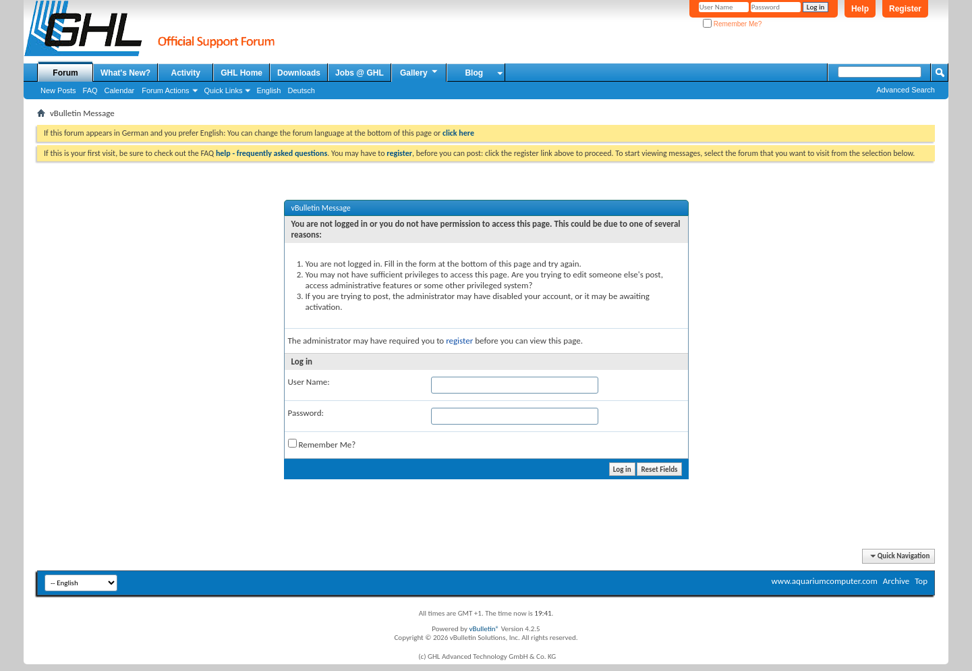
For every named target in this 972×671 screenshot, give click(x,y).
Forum (65, 73)
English (268, 90)
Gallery (419, 72)
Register (905, 9)
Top (921, 581)
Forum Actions (165, 90)
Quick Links (223, 90)
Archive (896, 581)
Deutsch (300, 90)
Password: (306, 413)
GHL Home (241, 73)
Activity (185, 73)
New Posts (58, 90)
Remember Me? (732, 24)
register (459, 341)
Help (860, 9)
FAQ (90, 90)
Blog (474, 73)
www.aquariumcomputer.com (824, 581)
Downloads (298, 73)
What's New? (125, 73)
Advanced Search (905, 90)
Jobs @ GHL (359, 73)
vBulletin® (484, 628)
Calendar (120, 90)
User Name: (309, 382)
